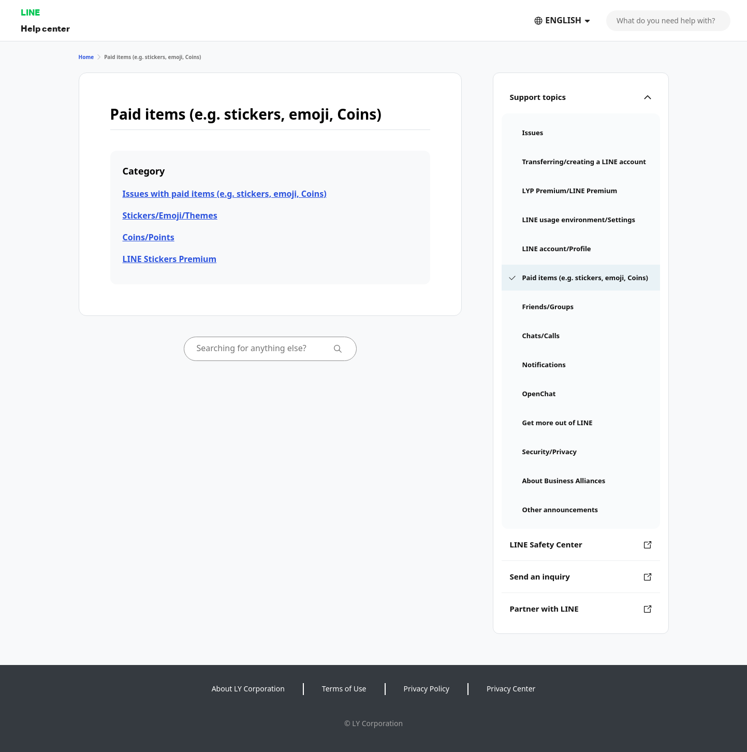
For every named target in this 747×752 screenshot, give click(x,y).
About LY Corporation (248, 688)
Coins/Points (148, 237)
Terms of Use (344, 688)
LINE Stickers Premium (170, 259)
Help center (45, 28)
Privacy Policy (426, 688)
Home (86, 57)
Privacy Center (511, 688)
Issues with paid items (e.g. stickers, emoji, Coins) (225, 193)
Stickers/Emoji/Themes (170, 215)
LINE (30, 12)
